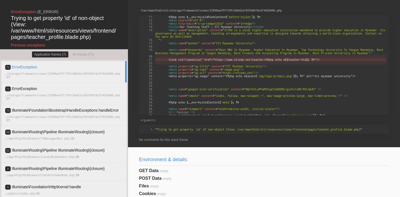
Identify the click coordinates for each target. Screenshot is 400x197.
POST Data (150, 178)
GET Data (149, 170)
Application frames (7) (50, 54)
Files (144, 186)
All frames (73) (83, 54)
